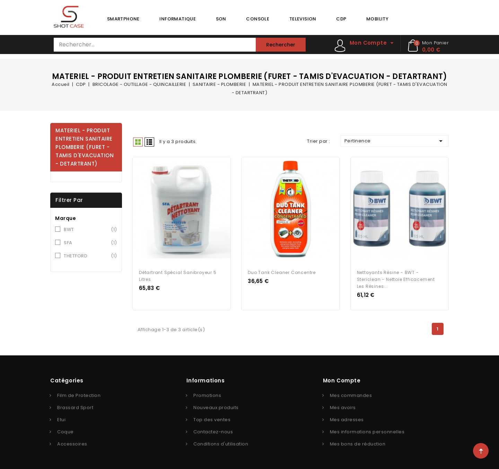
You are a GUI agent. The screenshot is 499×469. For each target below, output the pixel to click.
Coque (65, 429)
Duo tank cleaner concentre (282, 270)
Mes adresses (347, 417)
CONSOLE (257, 19)
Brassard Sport (75, 404)
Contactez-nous (213, 429)
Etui (61, 417)
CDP (341, 19)
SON (221, 19)
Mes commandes (351, 392)
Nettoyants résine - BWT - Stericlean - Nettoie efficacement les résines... (396, 276)
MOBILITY (377, 19)
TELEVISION (302, 19)
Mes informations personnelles (367, 429)
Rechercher (280, 44)
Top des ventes (211, 417)
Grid (137, 142)
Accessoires (72, 441)
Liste (149, 142)
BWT (90, 229)
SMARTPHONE (123, 19)
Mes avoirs (343, 404)
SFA (90, 243)
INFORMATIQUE (177, 19)
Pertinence (394, 141)
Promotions (207, 392)
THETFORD (90, 256)
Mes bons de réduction (358, 441)
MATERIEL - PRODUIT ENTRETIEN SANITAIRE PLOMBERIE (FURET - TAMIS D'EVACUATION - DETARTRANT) (84, 147)
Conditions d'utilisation (220, 441)
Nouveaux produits (216, 404)
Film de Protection (78, 392)
